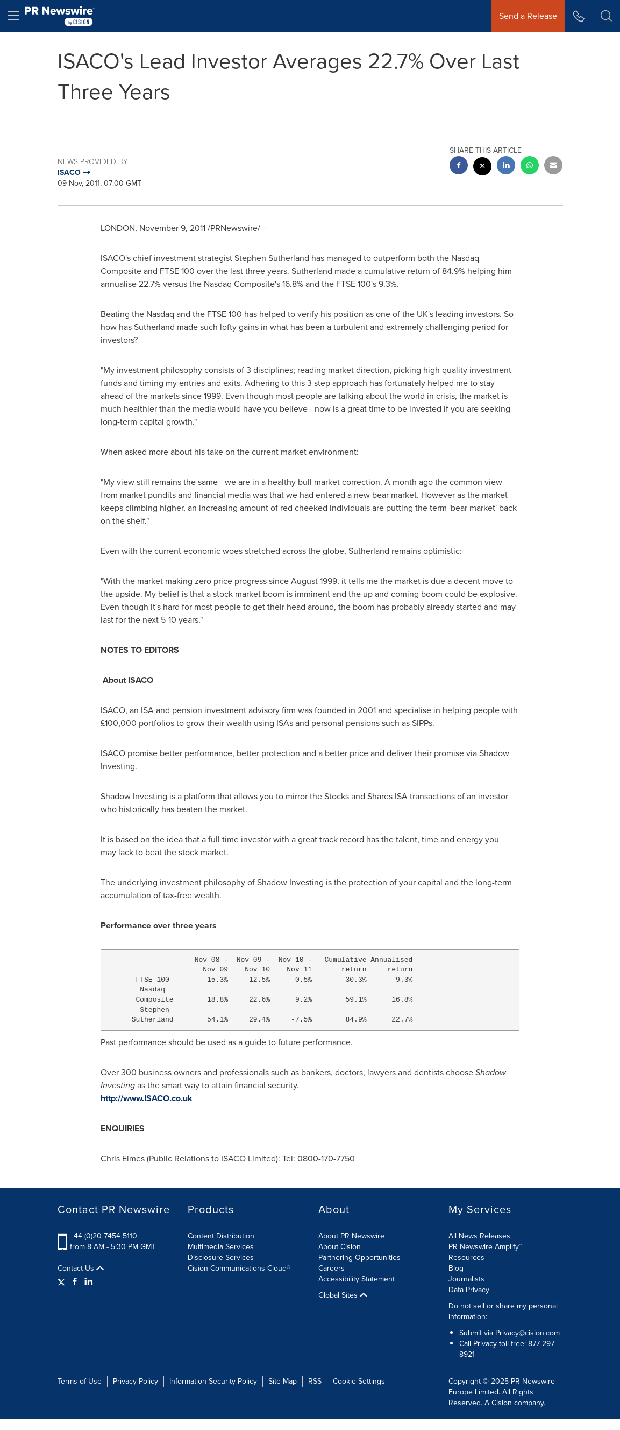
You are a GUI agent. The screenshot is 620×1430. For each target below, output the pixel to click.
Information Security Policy (213, 1381)
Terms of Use (80, 1381)
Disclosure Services (221, 1257)
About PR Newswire (351, 1236)
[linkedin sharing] (506, 166)
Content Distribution (221, 1236)
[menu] (13, 16)
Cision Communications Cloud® (239, 1268)
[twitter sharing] (482, 167)
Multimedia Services (221, 1246)
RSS (315, 1381)
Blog (456, 1268)
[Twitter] (63, 1282)
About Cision (339, 1246)
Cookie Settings (359, 1381)
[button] (606, 16)
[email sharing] (553, 166)
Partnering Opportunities (359, 1257)
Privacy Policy (135, 1381)
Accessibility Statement (356, 1279)
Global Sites (342, 1295)
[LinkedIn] (89, 1282)
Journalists (466, 1279)
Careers (331, 1268)
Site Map (282, 1381)
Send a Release (528, 16)
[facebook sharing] (459, 166)
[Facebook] (75, 1282)
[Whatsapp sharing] (530, 166)
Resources (466, 1257)
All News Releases (479, 1236)
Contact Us (81, 1268)
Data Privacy (468, 1289)
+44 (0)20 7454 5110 (103, 1236)
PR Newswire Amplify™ (485, 1246)
